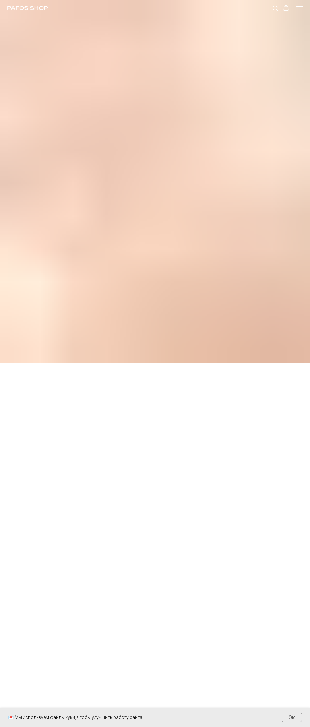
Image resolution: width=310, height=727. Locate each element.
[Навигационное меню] (299, 8)
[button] (275, 8)
